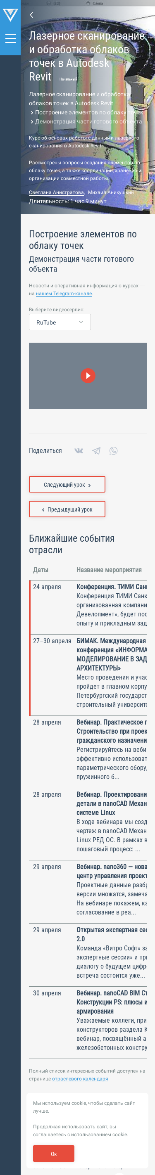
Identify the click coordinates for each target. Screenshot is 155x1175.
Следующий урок (67, 484)
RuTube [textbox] (46, 322)
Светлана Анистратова (56, 192)
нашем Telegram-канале (64, 293)
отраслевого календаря (80, 1079)
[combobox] (60, 322)
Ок (54, 1154)
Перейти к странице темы (31, 14)
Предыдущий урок (67, 509)
